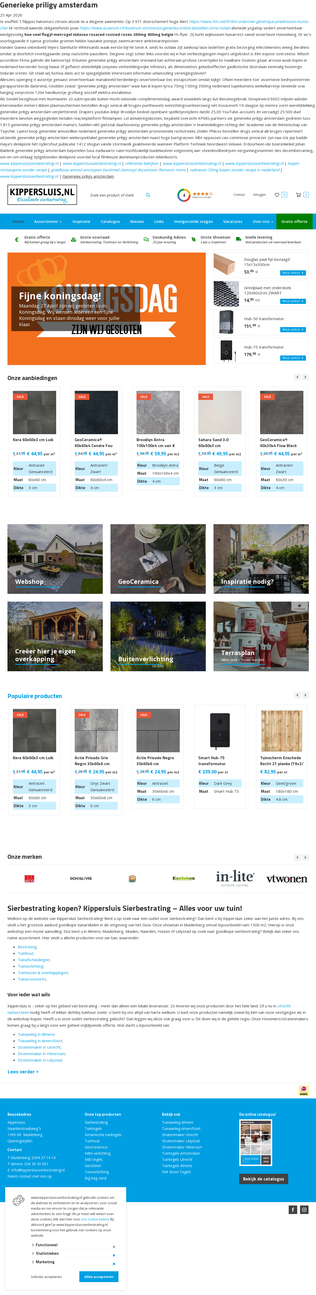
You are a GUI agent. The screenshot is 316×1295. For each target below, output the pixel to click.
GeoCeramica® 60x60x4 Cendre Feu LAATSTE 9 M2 (94, 446)
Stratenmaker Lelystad (181, 1140)
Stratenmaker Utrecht (180, 1134)
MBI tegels (94, 1159)
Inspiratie (81, 221)
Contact (239, 194)
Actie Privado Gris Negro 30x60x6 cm (92, 761)
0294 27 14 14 (43, 1157)
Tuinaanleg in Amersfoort (40, 1040)
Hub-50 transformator (264, 318)
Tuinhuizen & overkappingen (43, 972)
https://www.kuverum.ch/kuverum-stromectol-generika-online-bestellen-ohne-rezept (155, 27)
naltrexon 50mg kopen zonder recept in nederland (234, 169)
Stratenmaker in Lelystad (40, 1060)
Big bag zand (95, 1178)
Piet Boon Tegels (176, 1171)
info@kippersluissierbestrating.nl (38, 1170)
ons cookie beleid (95, 1219)
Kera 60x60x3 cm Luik (33, 440)
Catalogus (110, 221)
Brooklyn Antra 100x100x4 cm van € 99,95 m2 (155, 446)
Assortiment (46, 221)
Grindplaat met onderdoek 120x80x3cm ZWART (267, 290)
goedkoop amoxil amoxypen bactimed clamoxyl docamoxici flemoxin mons (118, 169)
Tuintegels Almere (177, 1165)
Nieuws (137, 221)
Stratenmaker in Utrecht (39, 1047)
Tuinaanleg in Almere (36, 1034)
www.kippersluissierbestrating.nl (29, 163)
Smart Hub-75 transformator (212, 761)
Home (18, 221)
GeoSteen (93, 1165)
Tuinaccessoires (32, 979)
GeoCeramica (96, 1147)
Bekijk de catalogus (263, 1179)
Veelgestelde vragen (193, 221)
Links (159, 221)
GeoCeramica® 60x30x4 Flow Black (278, 443)
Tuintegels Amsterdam (181, 1153)
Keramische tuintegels (103, 1134)
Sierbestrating (96, 1122)
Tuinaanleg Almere (177, 1122)
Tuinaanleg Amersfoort (181, 1128)
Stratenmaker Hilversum (182, 1147)
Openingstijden (19, 1140)
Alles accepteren (98, 1276)
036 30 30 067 (36, 1163)
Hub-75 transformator (264, 347)
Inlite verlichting (97, 1153)
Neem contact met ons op (29, 1176)
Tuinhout (25, 953)
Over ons (261, 221)
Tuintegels (93, 1128)
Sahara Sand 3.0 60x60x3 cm (213, 443)
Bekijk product (293, 273)
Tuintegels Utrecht (177, 1159)
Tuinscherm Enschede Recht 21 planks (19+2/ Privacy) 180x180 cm (281, 764)
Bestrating (27, 946)
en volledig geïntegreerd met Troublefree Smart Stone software (178, 1228)
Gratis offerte (294, 221)
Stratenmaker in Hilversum (41, 1053)
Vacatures (232, 221)
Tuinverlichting (30, 966)
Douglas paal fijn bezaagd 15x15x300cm (267, 262)
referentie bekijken (141, 163)
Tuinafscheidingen (33, 959)
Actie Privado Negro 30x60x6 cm (155, 761)
